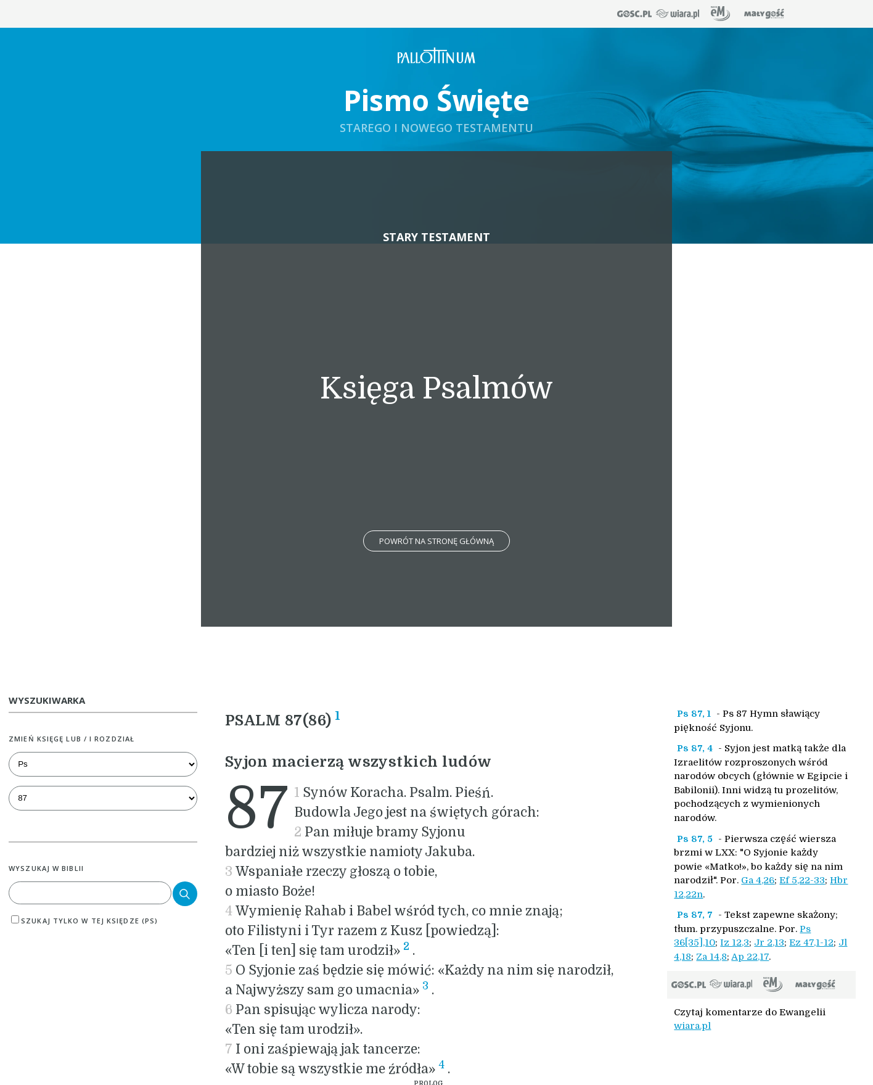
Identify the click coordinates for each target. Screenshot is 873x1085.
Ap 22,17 (750, 956)
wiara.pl (692, 1025)
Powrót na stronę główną (436, 541)
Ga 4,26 (757, 880)
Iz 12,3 (734, 942)
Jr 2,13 (769, 942)
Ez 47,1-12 (811, 942)
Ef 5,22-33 (802, 880)
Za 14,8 (711, 956)
